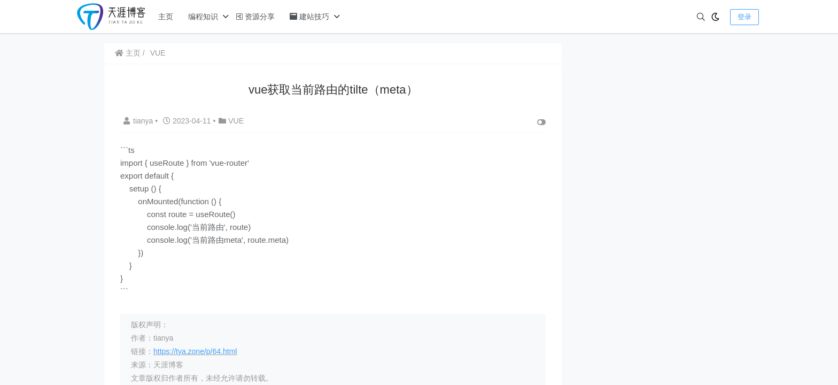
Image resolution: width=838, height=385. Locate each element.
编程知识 (203, 16)
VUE (158, 53)
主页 (165, 16)
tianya (139, 121)
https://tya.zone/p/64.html (195, 351)
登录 (744, 17)
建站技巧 (309, 16)
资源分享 (255, 16)
